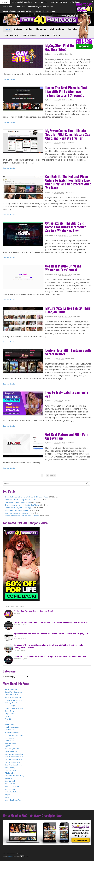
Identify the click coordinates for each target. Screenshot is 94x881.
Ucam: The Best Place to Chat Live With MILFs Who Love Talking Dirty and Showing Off (66, 91)
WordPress (10, 856)
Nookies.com (7, 7)
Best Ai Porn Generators (13, 692)
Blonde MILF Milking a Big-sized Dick (18, 502)
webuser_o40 (52, 235)
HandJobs (41, 29)
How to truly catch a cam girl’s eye (66, 394)
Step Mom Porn (12, 35)
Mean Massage (10, 743)
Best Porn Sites (41, 2)
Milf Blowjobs (29, 35)
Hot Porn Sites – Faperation (14, 735)
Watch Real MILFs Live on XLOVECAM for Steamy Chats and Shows (29, 11)
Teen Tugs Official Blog (13, 786)
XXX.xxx (8, 797)
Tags (22, 606)
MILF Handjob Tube (12, 749)
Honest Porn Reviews (12, 732)
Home (7, 29)
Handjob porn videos (12, 727)
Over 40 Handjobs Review (14, 754)
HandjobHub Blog (11, 730)
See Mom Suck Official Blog (14, 776)
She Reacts (8, 778)
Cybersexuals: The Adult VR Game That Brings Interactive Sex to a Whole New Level (65, 227)
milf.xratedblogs (11, 751)
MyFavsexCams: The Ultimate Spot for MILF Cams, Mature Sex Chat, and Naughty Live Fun (67, 134)
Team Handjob (10, 781)
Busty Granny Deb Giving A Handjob (17, 510)
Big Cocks (44, 35)
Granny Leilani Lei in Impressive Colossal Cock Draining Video (26, 497)
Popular (14, 606)
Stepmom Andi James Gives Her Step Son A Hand (22, 505)
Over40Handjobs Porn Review (40, 7)
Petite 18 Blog (10, 768)
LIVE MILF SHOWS (59, 2)
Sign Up (56, 35)
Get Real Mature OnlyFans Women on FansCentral (63, 267)
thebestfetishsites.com (13, 792)
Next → (52, 475)
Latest (6, 606)
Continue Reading (9, 79)
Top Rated (72, 29)
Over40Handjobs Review (13, 759)
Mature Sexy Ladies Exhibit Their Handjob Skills (67, 310)
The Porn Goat (10, 789)
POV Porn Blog (10, 773)
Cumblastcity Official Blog (14, 708)
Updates (18, 29)
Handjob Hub (9, 724)
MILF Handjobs (57, 29)
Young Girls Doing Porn (13, 800)
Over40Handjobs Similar (13, 765)
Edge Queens (9, 714)
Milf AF (7, 746)
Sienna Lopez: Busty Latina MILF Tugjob (19, 508)
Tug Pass (8, 795)
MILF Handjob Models (21, 2)
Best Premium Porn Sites (13, 700)
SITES (4, 2)
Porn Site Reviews (11, 770)
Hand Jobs (68, 54)
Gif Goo (8, 722)
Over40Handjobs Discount (14, 757)
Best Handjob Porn (11, 695)
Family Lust (9, 716)
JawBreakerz (9, 738)
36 (47, 475)
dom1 (49, 54)
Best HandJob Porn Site (13, 697)
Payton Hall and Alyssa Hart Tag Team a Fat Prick (22, 516)
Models (29, 29)
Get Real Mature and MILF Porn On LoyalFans (66, 436)
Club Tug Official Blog (12, 703)
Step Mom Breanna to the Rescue (16, 513)
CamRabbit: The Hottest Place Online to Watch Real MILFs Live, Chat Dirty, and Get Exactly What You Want (68, 182)
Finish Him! (8, 719)
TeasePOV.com (10, 784)
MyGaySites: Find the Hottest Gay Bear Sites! (65, 47)
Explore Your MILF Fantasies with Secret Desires (68, 352)
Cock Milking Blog (11, 705)
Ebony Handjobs (10, 711)
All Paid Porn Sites (11, 689)
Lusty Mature (9, 741)
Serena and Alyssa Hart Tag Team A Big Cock (20, 500)
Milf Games (20, 7)
